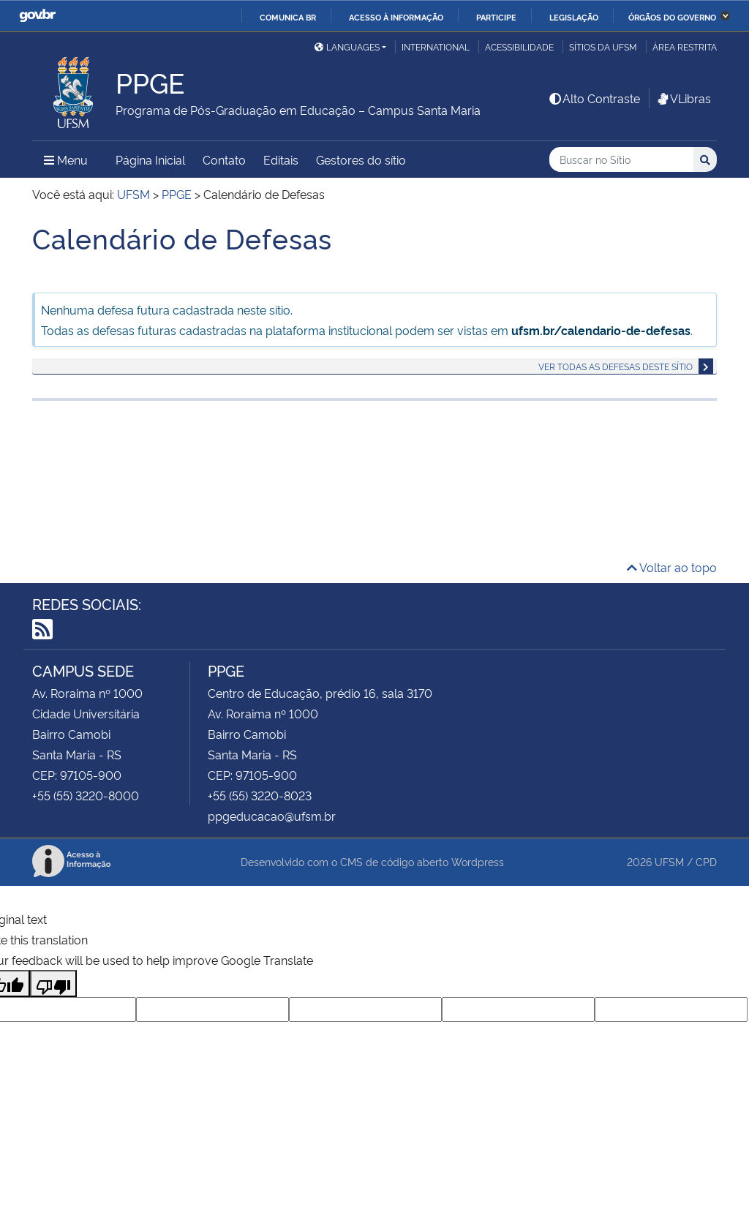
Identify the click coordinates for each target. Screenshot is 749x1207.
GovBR (37, 16)
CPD (706, 861)
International (436, 46)
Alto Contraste (594, 98)
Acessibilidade (519, 46)
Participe (496, 17)
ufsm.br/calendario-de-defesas (600, 330)
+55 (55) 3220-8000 (85, 795)
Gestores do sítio (361, 159)
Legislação (573, 17)
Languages (347, 46)
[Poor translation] (53, 983)
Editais (280, 159)
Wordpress (477, 861)
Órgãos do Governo (672, 17)
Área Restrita (684, 46)
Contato (224, 159)
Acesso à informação (396, 17)
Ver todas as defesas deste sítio (615, 366)
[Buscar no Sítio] (621, 160)
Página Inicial (150, 159)
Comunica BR (288, 17)
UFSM (669, 861)
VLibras (683, 98)
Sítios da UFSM (603, 46)
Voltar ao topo (672, 567)
